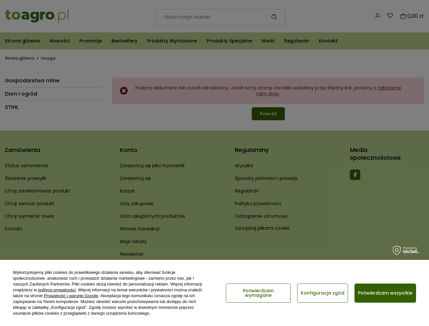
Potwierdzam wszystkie (385, 293)
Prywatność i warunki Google (71, 295)
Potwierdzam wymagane (258, 292)
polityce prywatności (56, 289)
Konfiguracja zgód (322, 293)
